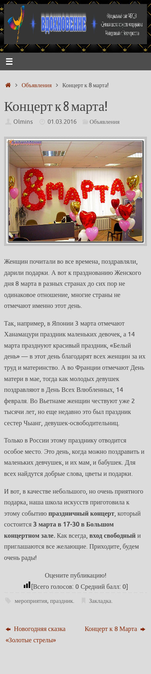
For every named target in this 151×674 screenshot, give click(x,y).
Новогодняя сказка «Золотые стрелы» (36, 634)
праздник (61, 600)
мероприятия (30, 600)
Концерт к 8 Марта (115, 629)
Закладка (100, 600)
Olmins (23, 121)
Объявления (37, 85)
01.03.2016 (62, 121)
